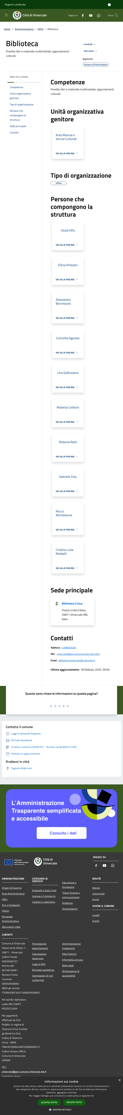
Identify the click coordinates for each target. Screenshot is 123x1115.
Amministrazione (24, 29)
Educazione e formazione (69, 885)
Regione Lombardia (15, 4)
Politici (5, 911)
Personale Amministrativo (10, 919)
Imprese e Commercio (43, 896)
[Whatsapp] (97, 15)
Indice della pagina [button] (19, 76)
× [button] (119, 1080)
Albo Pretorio (69, 954)
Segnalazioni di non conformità (42, 978)
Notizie (96, 888)
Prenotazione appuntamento (40, 946)
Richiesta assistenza (43, 970)
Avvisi (95, 899)
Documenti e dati (11, 927)
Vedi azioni (91, 51)
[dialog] (61, 1096)
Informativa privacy (72, 960)
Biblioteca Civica (72, 603)
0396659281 (69, 648)
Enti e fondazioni (11, 905)
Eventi (95, 921)
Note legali (68, 965)
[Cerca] (116, 15)
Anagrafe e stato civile (44, 890)
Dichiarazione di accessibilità (70, 973)
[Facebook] (81, 15)
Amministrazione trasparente (71, 946)
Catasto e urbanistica (43, 902)
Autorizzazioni (70, 909)
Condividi (90, 44)
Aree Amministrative (13, 894)
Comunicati (98, 894)
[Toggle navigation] (6, 15)
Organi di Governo (12, 888)
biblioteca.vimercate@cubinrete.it (76, 660)
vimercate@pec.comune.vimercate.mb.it (78, 654)
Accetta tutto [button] (49, 1102)
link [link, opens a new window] (92, 1095)
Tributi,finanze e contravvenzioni (71, 895)
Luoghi (96, 915)
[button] (61, 1109)
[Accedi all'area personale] (109, 4)
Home (7, 29)
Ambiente (67, 903)
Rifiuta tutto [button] (74, 1102)
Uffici (40, 29)
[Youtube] (89, 15)
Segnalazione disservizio (39, 956)
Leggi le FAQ (39, 964)
